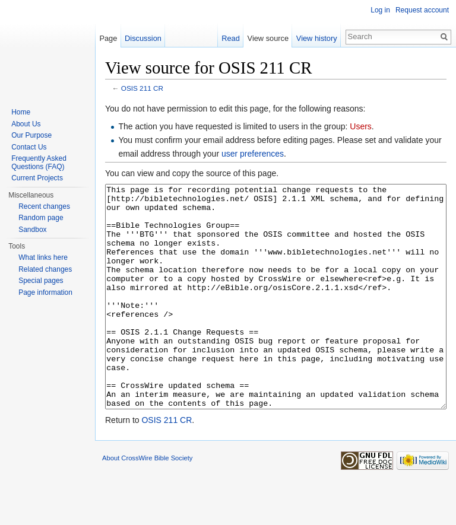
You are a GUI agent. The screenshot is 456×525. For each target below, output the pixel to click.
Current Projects (37, 178)
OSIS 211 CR (142, 88)
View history (316, 38)
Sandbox (32, 229)
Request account (422, 10)
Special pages (40, 280)
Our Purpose (31, 135)
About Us (25, 124)
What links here (43, 257)
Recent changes (44, 206)
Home (20, 112)
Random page (40, 218)
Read (230, 38)
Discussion (143, 38)
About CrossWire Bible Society (147, 502)
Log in (380, 10)
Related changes (45, 269)
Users (361, 126)
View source (268, 38)
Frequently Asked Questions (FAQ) (38, 162)
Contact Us (28, 147)
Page (108, 38)
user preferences (252, 153)
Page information (45, 292)
